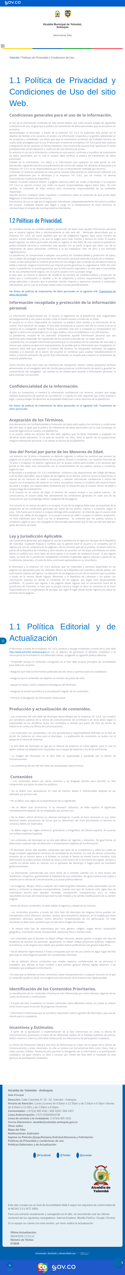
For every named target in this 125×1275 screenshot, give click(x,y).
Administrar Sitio (62, 35)
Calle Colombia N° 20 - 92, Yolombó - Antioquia (42, 1099)
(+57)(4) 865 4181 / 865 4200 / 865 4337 (41, 1111)
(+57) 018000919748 (34, 1114)
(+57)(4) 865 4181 (39, 1118)
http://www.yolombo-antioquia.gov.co (29, 651)
